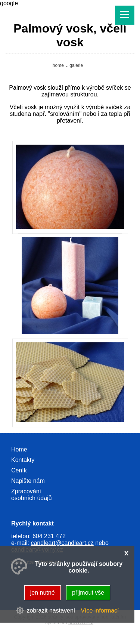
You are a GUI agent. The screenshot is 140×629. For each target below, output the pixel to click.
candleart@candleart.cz (62, 543)
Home (58, 65)
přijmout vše (88, 592)
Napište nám (28, 481)
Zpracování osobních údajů (31, 494)
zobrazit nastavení (51, 610)
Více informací (100, 610)
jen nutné (42, 592)
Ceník (19, 470)
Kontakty (22, 460)
